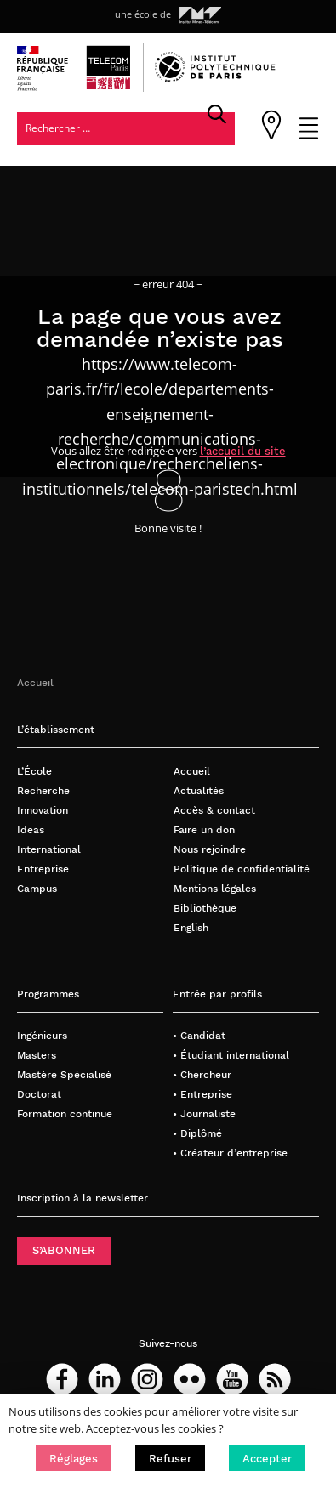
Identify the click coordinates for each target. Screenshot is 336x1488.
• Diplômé (197, 1133)
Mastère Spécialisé (64, 1074)
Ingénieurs (42, 1035)
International (49, 849)
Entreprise (43, 868)
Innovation (42, 810)
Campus (37, 888)
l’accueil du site (243, 451)
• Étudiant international (231, 1054)
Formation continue (64, 1113)
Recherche (43, 790)
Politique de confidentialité (242, 868)
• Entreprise (202, 1094)
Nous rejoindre (210, 849)
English (191, 927)
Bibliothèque (205, 907)
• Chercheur (202, 1074)
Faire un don (204, 829)
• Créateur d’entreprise (230, 1152)
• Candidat (199, 1035)
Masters (36, 1054)
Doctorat (39, 1094)
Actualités (199, 790)
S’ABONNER (63, 1250)
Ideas (30, 829)
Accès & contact (214, 810)
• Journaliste (204, 1113)
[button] (73, 1458)
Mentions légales (215, 888)
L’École (34, 770)
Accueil (35, 682)
